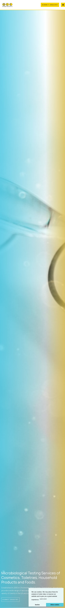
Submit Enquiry (50, 5)
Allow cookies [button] (54, 604)
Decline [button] (37, 604)
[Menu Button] (63, 5)
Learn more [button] (43, 599)
